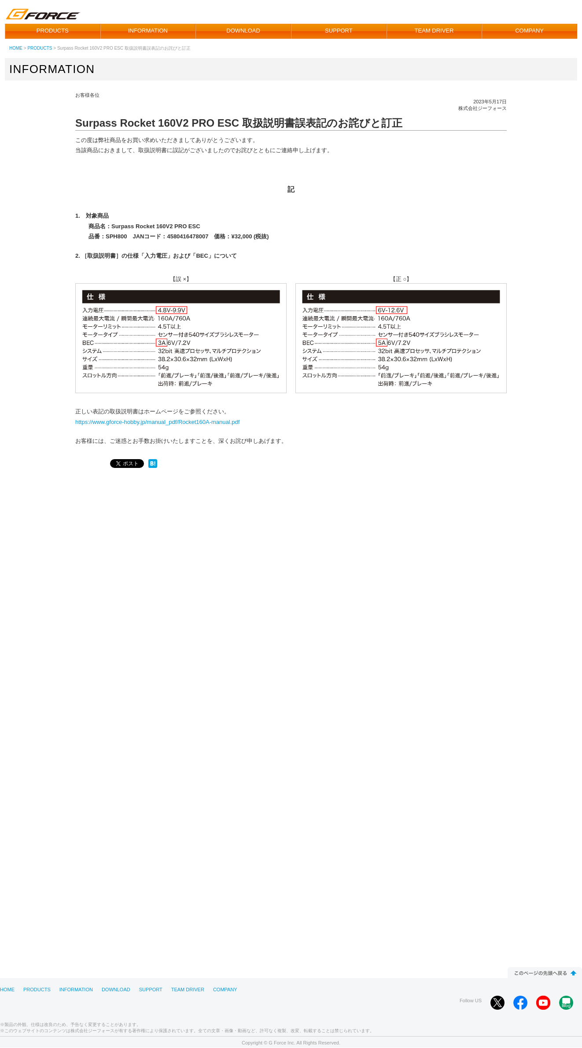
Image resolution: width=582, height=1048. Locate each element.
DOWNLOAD (243, 30)
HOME (15, 48)
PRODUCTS (53, 30)
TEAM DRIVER (434, 30)
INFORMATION (148, 30)
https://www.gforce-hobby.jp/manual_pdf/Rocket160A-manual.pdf (157, 422)
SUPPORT (339, 30)
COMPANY (529, 30)
